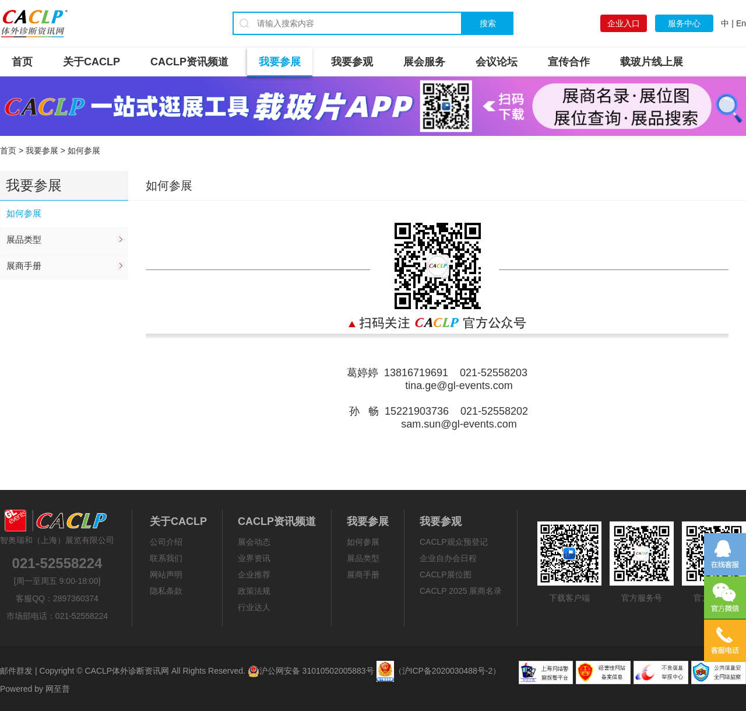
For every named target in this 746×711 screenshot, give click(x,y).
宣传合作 (569, 62)
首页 (22, 62)
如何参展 (23, 213)
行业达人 (254, 607)
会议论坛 (497, 62)
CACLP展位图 (445, 574)
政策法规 (254, 591)
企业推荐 (254, 574)
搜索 (488, 23)
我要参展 (280, 62)
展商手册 (23, 266)
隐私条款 (166, 591)
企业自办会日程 (448, 558)
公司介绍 (166, 542)
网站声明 (166, 574)
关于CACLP (91, 62)
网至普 (57, 689)
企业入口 (623, 23)
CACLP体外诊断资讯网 (127, 670)
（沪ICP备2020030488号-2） (447, 670)
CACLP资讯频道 (189, 62)
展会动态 (254, 542)
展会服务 (424, 62)
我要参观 (352, 62)
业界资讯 (254, 558)
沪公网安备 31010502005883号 (311, 670)
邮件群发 (16, 670)
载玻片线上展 (651, 62)
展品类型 (23, 239)
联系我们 (166, 558)
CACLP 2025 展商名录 (461, 591)
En (741, 23)
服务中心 (684, 23)
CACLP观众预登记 (454, 542)
